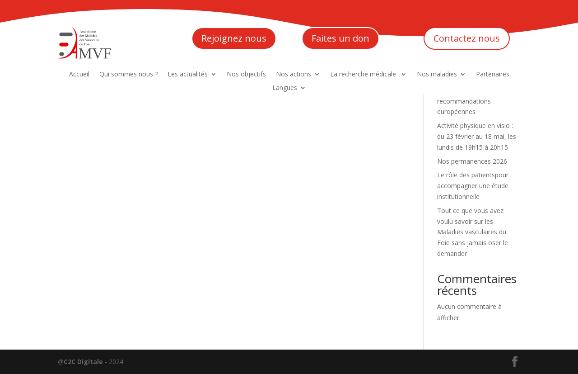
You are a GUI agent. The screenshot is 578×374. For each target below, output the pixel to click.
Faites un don (340, 38)
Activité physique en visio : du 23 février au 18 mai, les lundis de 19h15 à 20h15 (476, 136)
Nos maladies (437, 74)
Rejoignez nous (233, 38)
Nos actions (293, 74)
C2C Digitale (83, 361)
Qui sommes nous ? (128, 74)
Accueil (79, 74)
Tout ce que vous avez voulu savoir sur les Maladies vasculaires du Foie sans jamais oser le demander (472, 232)
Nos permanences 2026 (472, 161)
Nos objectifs (246, 74)
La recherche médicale (364, 74)
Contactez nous (467, 38)
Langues (284, 88)
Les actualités (188, 74)
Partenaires (492, 74)
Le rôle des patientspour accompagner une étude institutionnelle (472, 185)
